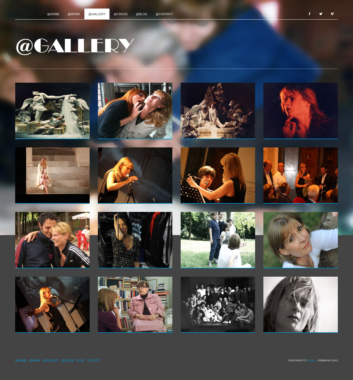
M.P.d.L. (312, 360)
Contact (93, 360)
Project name (29, 13)
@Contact (164, 14)
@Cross (120, 14)
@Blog (142, 14)
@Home (53, 14)
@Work (74, 14)
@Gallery (97, 14)
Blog (80, 360)
